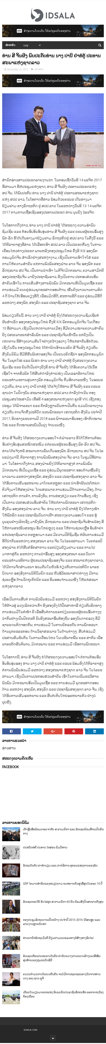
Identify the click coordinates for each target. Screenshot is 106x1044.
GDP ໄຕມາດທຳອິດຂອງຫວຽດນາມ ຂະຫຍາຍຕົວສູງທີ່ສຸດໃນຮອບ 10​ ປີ (62, 884)
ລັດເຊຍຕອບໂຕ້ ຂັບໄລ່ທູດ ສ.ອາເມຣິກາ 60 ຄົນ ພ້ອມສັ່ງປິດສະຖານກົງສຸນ (63, 902)
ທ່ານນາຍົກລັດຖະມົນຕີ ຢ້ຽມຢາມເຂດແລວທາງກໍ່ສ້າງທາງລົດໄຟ (58, 939)
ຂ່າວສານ (39, 70)
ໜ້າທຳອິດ (10, 45)
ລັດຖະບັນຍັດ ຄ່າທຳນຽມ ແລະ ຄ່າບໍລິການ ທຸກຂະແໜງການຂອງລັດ (60, 866)
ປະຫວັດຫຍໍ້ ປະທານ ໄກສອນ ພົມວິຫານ (45, 848)
